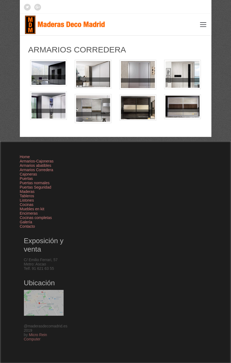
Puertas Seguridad (35, 187)
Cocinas (27, 204)
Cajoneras (28, 174)
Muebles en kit (32, 209)
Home (25, 157)
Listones (27, 200)
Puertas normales (35, 183)
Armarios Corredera (36, 170)
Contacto (27, 226)
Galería (26, 222)
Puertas (26, 178)
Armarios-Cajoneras (37, 161)
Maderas (27, 191)
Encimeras (29, 213)
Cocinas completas (36, 217)
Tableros (27, 196)
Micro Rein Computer (35, 337)
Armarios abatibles (35, 165)
